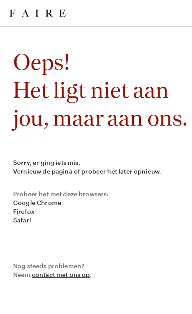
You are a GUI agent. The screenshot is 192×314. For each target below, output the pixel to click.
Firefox (24, 211)
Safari (22, 220)
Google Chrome (37, 202)
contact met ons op (61, 274)
